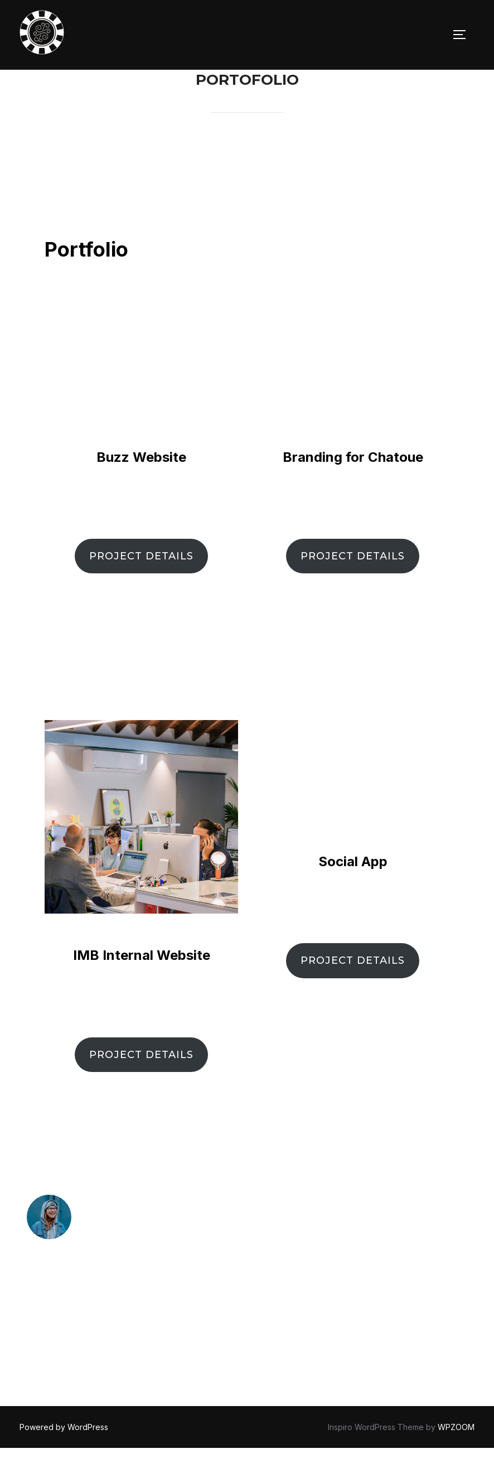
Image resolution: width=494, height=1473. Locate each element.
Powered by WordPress (64, 1451)
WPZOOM (456, 1451)
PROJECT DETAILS (141, 581)
